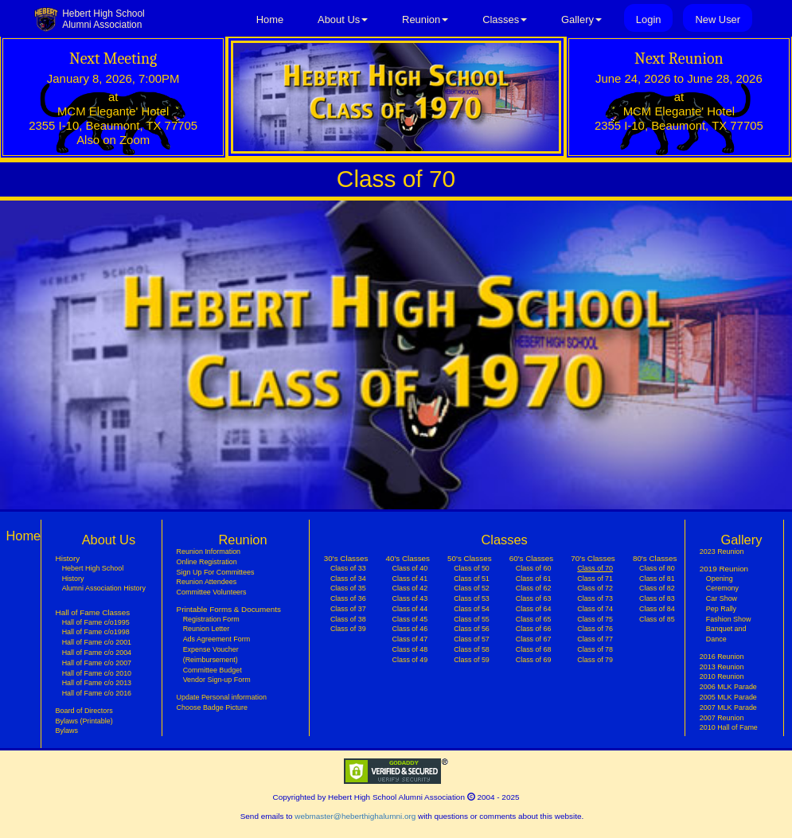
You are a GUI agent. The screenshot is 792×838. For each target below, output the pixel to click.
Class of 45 (410, 619)
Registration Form (211, 619)
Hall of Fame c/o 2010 (96, 673)
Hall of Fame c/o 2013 (96, 683)
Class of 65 (534, 619)
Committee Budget (212, 670)
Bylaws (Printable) (84, 721)
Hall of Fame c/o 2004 (96, 653)
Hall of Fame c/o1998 (96, 632)
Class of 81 (657, 579)
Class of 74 (595, 609)
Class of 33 (348, 568)
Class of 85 (657, 619)
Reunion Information (209, 551)
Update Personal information (222, 697)
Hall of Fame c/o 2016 (96, 693)
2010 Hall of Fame (729, 727)
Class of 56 (472, 629)
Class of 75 (595, 619)
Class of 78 (595, 649)
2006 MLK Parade (728, 687)
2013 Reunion (722, 667)
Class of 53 (472, 598)
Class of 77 (595, 639)
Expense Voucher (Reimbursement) (211, 654)
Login (648, 19)
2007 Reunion (722, 718)
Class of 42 (410, 588)
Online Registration (207, 562)
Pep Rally (721, 609)
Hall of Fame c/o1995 (96, 622)
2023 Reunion (722, 551)
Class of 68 (534, 649)
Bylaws (67, 731)
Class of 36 (348, 598)
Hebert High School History (93, 573)
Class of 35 (348, 588)
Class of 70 (595, 567)
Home (269, 19)
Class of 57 (472, 639)
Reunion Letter (206, 629)
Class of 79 (595, 660)
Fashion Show (728, 619)
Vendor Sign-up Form (217, 680)
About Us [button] (343, 19)
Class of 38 (348, 619)
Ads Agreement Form (216, 639)
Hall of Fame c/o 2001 (96, 642)
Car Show (721, 598)
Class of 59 (472, 660)
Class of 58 (472, 649)
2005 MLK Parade (728, 697)
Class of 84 (657, 609)
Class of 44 (410, 609)
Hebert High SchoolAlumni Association (103, 19)
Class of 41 (410, 579)
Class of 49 (410, 660)
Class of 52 (472, 588)
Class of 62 (534, 588)
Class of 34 (348, 579)
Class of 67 (534, 639)
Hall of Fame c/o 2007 (96, 663)
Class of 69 (534, 660)
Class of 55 (472, 619)
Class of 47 (410, 639)
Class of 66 (534, 629)
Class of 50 (472, 568)
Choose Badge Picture (212, 707)
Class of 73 (595, 598)
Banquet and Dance (726, 634)
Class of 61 (534, 579)
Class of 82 (657, 588)
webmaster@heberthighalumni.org (355, 816)
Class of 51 (472, 579)
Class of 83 (657, 598)
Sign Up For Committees (216, 572)
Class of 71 (595, 579)
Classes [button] (504, 19)
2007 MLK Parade (728, 707)
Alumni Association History (104, 588)
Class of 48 (410, 649)
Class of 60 (534, 568)
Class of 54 (472, 609)
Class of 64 (534, 609)
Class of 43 (410, 598)
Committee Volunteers (212, 592)
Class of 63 (534, 598)
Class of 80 (657, 568)
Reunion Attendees (207, 582)
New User (717, 19)
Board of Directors (84, 711)
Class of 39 (348, 629)
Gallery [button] (581, 19)
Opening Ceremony (722, 584)
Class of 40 (410, 568)
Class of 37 (348, 609)
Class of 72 (595, 588)
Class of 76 (595, 629)
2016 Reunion (722, 657)
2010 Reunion (722, 676)
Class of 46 (410, 629)
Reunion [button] (425, 19)
